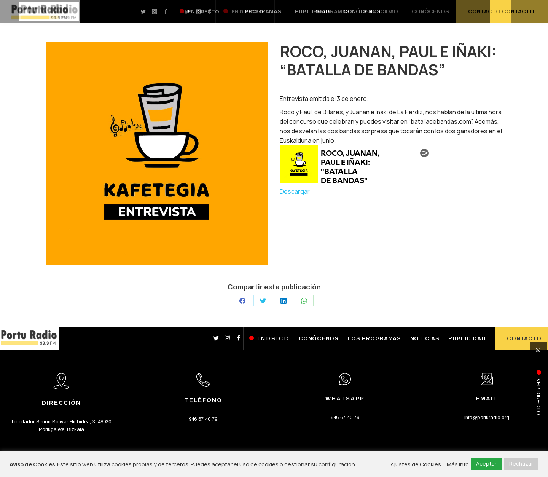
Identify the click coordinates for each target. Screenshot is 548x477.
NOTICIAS (425, 338)
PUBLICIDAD (467, 338)
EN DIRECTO (274, 338)
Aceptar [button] (486, 463)
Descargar (295, 191)
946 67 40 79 (203, 419)
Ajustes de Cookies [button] (415, 464)
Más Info (458, 464)
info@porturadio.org (486, 417)
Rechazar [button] (521, 463)
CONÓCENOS (318, 338)
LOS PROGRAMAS (374, 338)
